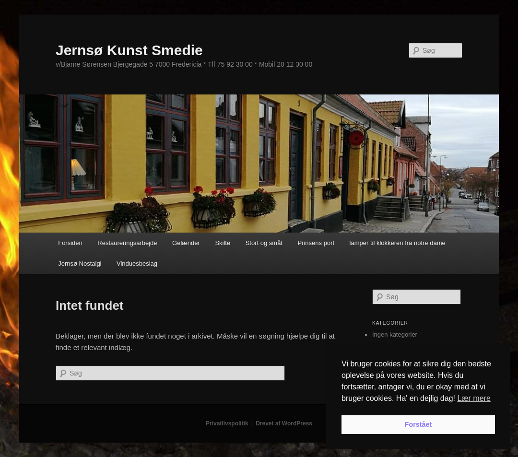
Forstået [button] (418, 424)
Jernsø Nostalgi (79, 263)
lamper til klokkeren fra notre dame (398, 242)
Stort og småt (264, 242)
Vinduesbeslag (137, 263)
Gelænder (186, 242)
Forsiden (70, 242)
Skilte (222, 242)
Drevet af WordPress (284, 423)
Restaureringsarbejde (127, 242)
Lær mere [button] (473, 398)
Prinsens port (315, 242)
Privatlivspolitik (227, 423)
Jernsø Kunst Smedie (129, 50)
